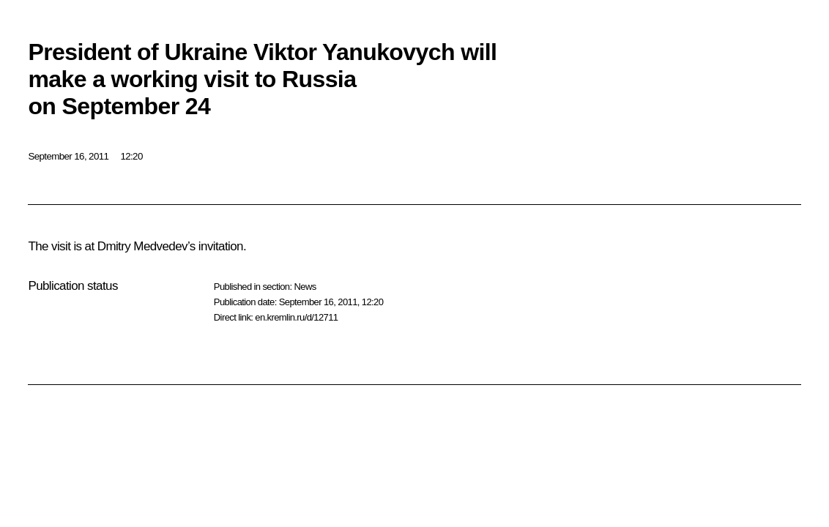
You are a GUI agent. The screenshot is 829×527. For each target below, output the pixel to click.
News (305, 286)
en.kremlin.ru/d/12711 (296, 317)
